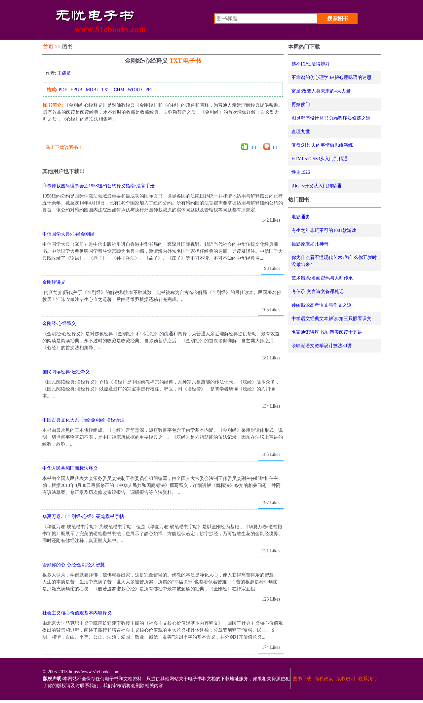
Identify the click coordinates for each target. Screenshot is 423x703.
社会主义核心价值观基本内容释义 (77, 612)
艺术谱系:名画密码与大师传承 (322, 278)
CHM (119, 89)
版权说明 (345, 678)
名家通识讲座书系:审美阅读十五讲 (326, 332)
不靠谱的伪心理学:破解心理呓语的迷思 (331, 77)
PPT (149, 89)
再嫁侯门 (300, 104)
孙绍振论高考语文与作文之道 (321, 305)
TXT (105, 89)
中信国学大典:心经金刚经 (68, 234)
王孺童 (64, 73)
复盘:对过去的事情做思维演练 (322, 145)
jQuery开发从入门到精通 (316, 185)
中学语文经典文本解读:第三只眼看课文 (331, 318)
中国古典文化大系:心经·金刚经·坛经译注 (83, 420)
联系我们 (367, 678)
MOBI (92, 89)
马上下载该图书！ (64, 147)
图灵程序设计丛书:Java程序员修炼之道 (330, 118)
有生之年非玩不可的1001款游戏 (323, 230)
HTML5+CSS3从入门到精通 (319, 158)
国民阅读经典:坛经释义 (66, 371)
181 (253, 147)
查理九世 (300, 131)
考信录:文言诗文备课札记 (317, 291)
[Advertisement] (162, 134)
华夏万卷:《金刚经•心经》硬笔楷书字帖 (83, 516)
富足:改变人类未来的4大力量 (321, 91)
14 (274, 147)
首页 (48, 47)
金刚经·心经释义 (59, 323)
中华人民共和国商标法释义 (70, 468)
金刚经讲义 (53, 282)
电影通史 (300, 216)
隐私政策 (324, 678)
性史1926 (300, 172)
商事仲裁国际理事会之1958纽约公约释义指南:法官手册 (98, 185)
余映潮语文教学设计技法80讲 (321, 345)
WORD (135, 89)
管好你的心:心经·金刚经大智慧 (73, 564)
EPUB (76, 89)
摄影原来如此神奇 (309, 243)
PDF (62, 89)
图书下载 (302, 678)
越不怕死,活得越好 (310, 63)
